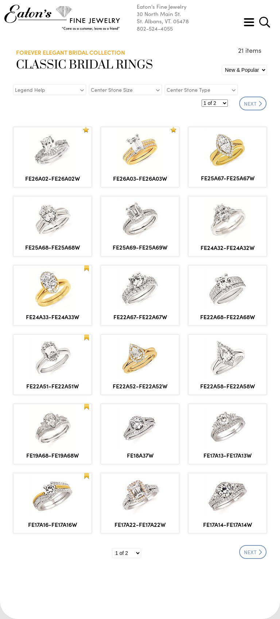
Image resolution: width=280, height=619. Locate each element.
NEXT (253, 103)
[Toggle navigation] (249, 22)
